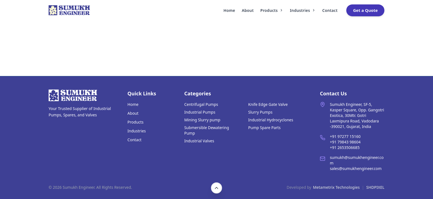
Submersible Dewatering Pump (206, 130)
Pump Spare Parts (264, 127)
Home (229, 10)
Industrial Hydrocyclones (270, 119)
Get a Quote (365, 10)
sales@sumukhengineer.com (355, 168)
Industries (303, 10)
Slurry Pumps (260, 112)
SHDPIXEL (375, 187)
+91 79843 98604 (345, 142)
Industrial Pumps (199, 112)
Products (271, 10)
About (248, 10)
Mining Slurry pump (202, 119)
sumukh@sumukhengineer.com (357, 160)
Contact (330, 10)
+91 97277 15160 (345, 136)
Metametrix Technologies (336, 187)
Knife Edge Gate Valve (268, 104)
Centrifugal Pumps (201, 104)
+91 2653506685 (345, 147)
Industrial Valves (199, 140)
